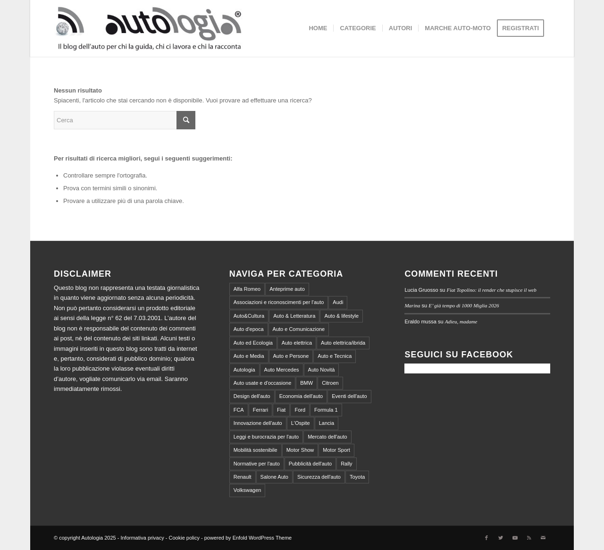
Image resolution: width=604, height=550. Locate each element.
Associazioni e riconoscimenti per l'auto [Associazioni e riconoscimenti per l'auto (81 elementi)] (279, 302)
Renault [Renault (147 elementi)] (243, 477)
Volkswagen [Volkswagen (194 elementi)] (247, 490)
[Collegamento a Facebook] (486, 538)
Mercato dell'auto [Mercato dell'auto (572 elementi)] (327, 437)
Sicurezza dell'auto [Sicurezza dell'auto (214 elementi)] (319, 477)
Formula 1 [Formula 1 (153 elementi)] (326, 410)
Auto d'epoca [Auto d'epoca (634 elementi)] (249, 329)
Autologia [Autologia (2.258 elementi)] (244, 369)
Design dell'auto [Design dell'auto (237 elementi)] (252, 396)
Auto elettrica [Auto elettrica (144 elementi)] (297, 343)
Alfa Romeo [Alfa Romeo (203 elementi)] (247, 289)
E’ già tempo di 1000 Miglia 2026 (463, 305)
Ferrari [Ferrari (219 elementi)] (260, 410)
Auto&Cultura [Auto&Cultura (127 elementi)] (249, 316)
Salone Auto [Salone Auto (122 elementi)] (274, 477)
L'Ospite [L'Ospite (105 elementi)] (300, 423)
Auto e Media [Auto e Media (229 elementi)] (249, 356)
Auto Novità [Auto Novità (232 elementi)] (321, 369)
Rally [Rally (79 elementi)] (346, 463)
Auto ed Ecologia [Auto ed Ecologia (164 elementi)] (253, 343)
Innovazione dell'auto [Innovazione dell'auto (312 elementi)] (258, 423)
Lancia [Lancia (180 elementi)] (326, 423)
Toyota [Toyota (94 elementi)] (357, 477)
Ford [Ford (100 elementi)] (299, 410)
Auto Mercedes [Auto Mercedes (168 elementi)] (281, 369)
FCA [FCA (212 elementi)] (239, 410)
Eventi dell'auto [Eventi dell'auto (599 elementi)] (349, 396)
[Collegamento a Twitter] (501, 538)
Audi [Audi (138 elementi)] (338, 302)
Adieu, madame (461, 321)
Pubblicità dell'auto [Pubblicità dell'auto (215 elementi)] (310, 463)
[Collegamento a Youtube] (515, 538)
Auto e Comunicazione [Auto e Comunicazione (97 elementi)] (299, 329)
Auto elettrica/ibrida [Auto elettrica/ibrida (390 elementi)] (343, 343)
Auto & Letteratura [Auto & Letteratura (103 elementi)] (294, 316)
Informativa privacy (142, 538)
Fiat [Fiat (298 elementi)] (281, 410)
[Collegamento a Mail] (543, 538)
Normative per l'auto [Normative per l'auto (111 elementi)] (257, 463)
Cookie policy (184, 538)
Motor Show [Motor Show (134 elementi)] (300, 450)
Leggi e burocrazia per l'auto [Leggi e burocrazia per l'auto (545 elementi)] (266, 437)
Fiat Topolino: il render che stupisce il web (491, 290)
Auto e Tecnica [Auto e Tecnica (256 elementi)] (335, 356)
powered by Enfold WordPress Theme (248, 538)
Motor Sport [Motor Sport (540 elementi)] (336, 450)
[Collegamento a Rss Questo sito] (529, 538)
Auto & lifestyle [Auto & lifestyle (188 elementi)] (341, 316)
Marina (412, 305)
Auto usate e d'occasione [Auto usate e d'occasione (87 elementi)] (263, 383)
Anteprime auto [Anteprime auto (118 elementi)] (287, 289)
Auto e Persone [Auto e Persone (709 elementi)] (291, 356)
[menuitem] (317, 28)
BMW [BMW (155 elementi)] (306, 383)
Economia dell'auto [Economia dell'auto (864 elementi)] (301, 396)
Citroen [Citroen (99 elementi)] (330, 383)
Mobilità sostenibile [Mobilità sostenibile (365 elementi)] (255, 450)
